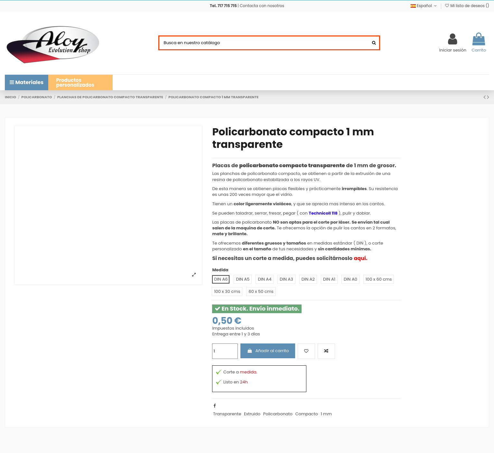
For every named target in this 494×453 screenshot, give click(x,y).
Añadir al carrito (268, 351)
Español (424, 5)
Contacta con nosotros (262, 5)
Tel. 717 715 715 (223, 5)
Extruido (252, 414)
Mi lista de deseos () (466, 5)
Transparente (227, 414)
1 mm (326, 414)
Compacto (306, 414)
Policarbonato (278, 414)
